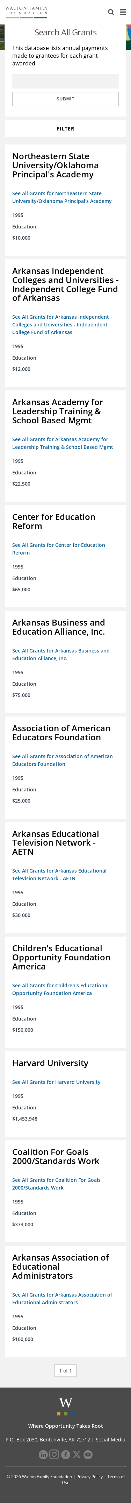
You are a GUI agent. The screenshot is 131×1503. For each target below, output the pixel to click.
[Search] (111, 12)
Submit (66, 99)
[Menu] (122, 12)
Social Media (110, 1439)
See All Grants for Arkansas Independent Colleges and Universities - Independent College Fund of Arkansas (60, 324)
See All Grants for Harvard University (56, 1082)
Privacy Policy (90, 1477)
